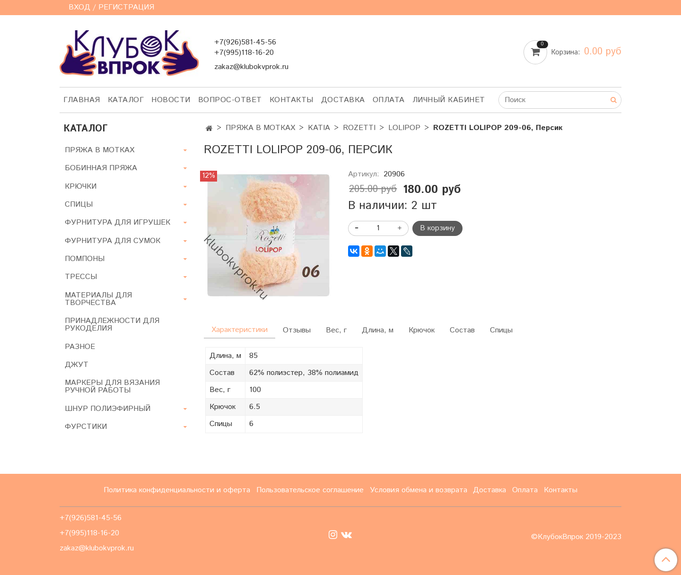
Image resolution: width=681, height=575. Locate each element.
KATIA (319, 127)
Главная (81, 100)
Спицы (501, 330)
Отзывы (297, 330)
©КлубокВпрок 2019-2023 (576, 537)
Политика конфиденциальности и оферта (177, 490)
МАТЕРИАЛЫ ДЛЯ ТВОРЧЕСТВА (98, 299)
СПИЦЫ (79, 204)
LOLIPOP (404, 127)
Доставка (343, 100)
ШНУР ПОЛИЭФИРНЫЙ (107, 408)
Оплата (389, 100)
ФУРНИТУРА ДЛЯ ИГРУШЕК (117, 222)
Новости (171, 100)
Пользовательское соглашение (310, 490)
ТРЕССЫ (81, 276)
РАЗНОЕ (80, 346)
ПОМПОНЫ (85, 258)
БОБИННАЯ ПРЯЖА (101, 168)
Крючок (422, 330)
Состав (462, 330)
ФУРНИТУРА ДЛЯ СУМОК (112, 240)
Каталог (126, 100)
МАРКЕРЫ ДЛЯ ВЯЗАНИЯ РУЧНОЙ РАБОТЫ (112, 386)
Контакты (292, 100)
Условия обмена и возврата (418, 490)
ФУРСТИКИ (86, 426)
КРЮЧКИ (80, 186)
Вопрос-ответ (230, 100)
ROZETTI (359, 127)
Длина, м (377, 330)
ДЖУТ (76, 364)
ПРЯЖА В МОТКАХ (260, 127)
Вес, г (336, 330)
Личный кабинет (448, 100)
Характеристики (239, 329)
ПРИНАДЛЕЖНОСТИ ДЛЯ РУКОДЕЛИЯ (112, 324)
